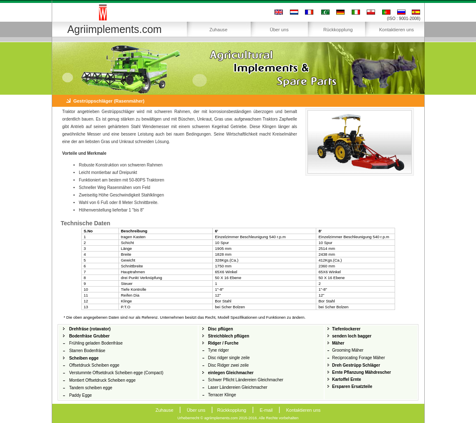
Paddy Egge (80, 395)
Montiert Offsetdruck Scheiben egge (102, 380)
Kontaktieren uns (396, 29)
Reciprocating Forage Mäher (358, 357)
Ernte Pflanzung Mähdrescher (361, 372)
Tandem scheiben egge (90, 387)
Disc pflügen (220, 329)
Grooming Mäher (347, 350)
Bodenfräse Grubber (89, 336)
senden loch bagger (351, 336)
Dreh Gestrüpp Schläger (356, 365)
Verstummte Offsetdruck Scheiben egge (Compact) (116, 372)
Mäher (338, 343)
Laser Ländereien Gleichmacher (237, 387)
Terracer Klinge (222, 395)
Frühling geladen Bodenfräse (96, 343)
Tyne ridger (218, 350)
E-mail (265, 410)
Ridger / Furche (223, 343)
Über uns (279, 29)
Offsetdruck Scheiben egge (94, 365)
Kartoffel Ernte (346, 379)
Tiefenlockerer (346, 329)
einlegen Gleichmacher (231, 372)
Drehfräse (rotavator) (90, 329)
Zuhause (218, 29)
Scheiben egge (84, 358)
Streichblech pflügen (228, 336)
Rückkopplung (338, 29)
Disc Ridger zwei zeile (228, 365)
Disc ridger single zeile (228, 357)
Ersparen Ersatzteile (352, 386)
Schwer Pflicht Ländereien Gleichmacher (245, 380)
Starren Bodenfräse (87, 350)
